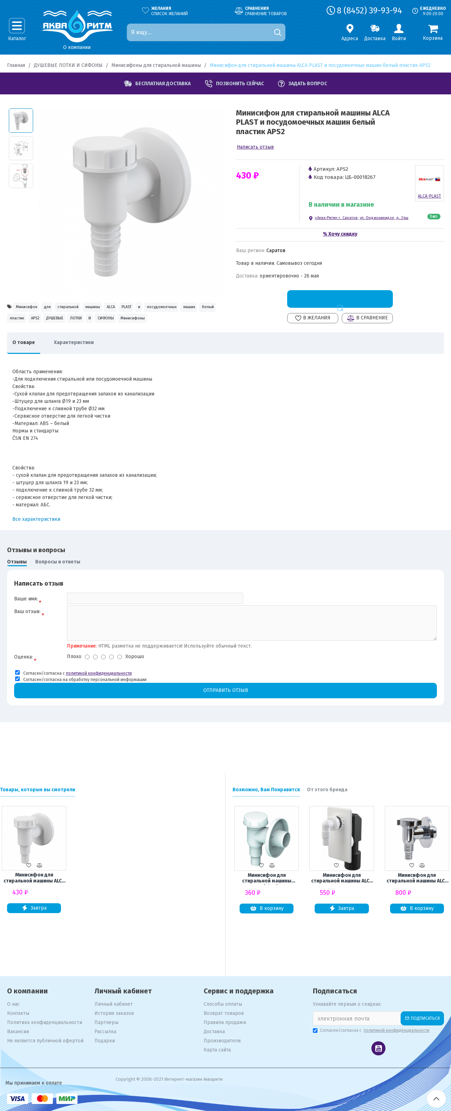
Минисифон (31, 308)
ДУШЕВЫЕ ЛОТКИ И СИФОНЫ (68, 65)
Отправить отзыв (225, 719)
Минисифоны (112, 338)
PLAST (190, 308)
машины (133, 308)
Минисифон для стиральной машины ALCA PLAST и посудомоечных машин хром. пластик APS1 (417, 879)
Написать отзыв (255, 147)
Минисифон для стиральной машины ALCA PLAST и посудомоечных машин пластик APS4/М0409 (341, 879)
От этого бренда (327, 790)
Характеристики (84, 366)
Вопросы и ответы (57, 585)
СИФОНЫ (71, 338)
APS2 (161, 323)
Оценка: (23, 685)
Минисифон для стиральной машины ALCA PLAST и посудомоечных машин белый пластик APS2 (34, 879)
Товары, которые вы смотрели (37, 790)
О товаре (27, 366)
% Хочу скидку (340, 234)
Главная (16, 65)
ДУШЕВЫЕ (193, 323)
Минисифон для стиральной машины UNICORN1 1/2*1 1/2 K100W (267, 879)
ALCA (163, 308)
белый (100, 323)
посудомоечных (30, 323)
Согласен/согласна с (372, 1030)
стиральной (96, 308)
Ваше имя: (26, 622)
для (64, 308)
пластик (131, 323)
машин (71, 323)
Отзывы (17, 585)
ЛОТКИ (20, 338)
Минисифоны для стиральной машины (156, 65)
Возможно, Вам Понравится (266, 790)
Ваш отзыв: (27, 638)
